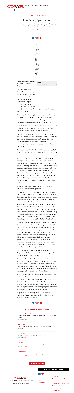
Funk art (20, 342)
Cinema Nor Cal (23, 351)
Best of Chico (57, 376)
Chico (28, 15)
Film (55, 9)
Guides (59, 9)
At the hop (21, 333)
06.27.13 (25, 319)
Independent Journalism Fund (61, 383)
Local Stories (10, 9)
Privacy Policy (57, 388)
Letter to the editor (43, 380)
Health (21, 9)
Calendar (33, 9)
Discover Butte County (59, 378)
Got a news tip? (42, 382)
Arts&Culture (40, 9)
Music (46, 9)
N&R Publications (58, 381)
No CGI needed (23, 324)
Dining (50, 9)
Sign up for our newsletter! (37, 363)
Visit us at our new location (53, 369)
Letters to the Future (59, 385)
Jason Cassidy (38, 29)
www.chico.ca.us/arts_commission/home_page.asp (49, 84)
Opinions (27, 9)
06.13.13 (25, 346)
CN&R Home (57, 374)
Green (17, 9)
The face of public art (25, 313)
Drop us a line (41, 377)
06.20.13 (26, 337)
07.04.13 (33, 15)
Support (64, 9)
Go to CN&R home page (36, 7)
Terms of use (57, 390)
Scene (45, 15)
